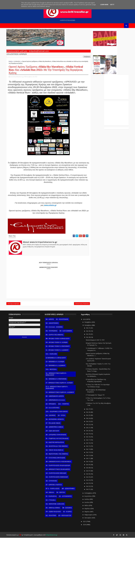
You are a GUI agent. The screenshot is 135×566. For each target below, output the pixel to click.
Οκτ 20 (91, 459)
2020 (87, 553)
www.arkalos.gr (48, 229)
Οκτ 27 (91, 437)
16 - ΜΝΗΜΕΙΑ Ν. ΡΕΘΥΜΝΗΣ (58, 407)
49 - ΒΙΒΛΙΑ (52, 521)
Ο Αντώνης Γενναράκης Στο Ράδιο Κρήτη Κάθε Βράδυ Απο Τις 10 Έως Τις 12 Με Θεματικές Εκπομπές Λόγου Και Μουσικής (80, 51)
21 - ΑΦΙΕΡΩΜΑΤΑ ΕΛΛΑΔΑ (57, 428)
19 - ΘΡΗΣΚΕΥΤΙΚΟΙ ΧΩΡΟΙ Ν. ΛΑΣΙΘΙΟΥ (62, 421)
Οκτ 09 (91, 493)
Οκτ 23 (91, 450)
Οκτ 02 (91, 514)
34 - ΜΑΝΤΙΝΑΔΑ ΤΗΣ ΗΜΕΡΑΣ (59, 475)
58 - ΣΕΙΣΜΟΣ (69, 536)
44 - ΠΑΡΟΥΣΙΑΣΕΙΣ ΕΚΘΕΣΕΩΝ (59, 505)
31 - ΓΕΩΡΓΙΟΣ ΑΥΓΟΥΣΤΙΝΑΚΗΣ (59, 467)
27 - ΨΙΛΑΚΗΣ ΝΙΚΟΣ (55, 451)
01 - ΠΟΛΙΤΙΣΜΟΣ (65, 348)
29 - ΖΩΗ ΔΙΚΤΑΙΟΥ (55, 459)
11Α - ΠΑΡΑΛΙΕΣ (54, 382)
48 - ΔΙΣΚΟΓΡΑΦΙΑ (70, 517)
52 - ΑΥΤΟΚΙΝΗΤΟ (68, 525)
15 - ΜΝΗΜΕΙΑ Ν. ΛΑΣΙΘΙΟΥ (58, 394)
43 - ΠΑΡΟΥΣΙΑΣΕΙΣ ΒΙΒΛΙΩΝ (58, 501)
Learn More (104, 4)
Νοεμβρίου (90, 350)
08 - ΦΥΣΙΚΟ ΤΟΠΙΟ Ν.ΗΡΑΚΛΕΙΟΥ (60, 367)
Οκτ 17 (91, 468)
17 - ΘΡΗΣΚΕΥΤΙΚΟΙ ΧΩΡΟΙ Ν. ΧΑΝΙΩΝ (61, 411)
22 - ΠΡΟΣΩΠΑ (53, 432)
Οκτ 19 (91, 462)
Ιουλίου (89, 527)
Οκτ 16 (91, 471)
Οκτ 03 (91, 511)
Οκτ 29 (91, 362)
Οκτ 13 (91, 480)
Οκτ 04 (91, 508)
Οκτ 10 (91, 490)
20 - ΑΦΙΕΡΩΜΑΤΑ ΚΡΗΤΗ (57, 424)
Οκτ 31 (91, 356)
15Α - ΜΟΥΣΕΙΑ (53, 398)
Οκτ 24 (91, 446)
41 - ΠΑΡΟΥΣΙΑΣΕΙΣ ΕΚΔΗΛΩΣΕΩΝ (60, 494)
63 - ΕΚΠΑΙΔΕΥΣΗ (67, 544)
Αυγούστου (91, 524)
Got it (112, 4)
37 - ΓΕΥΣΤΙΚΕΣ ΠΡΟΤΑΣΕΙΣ (58, 486)
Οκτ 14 (91, 477)
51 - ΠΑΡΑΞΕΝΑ (53, 525)
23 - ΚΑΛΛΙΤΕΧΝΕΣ (55, 436)
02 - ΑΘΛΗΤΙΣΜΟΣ (54, 351)
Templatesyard (30, 563)
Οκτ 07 (91, 499)
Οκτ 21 (91, 456)
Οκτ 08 (91, 496)
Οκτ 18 (91, 465)
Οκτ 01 (91, 518)
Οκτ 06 (91, 502)
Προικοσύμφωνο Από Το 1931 (97, 368)
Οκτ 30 (91, 359)
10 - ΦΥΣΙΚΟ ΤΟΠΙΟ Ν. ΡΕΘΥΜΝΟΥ (60, 375)
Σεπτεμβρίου (91, 521)
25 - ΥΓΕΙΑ (64, 444)
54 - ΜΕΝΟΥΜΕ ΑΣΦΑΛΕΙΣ (57, 532)
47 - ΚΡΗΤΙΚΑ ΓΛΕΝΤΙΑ (56, 513)
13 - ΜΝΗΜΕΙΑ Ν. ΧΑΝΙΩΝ (57, 390)
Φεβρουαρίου (91, 543)
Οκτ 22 (91, 453)
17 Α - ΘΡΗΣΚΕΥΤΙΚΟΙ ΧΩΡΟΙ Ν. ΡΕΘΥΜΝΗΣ (59, 416)
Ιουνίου (89, 530)
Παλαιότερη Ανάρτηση (58, 331)
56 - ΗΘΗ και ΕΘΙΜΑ (55, 536)
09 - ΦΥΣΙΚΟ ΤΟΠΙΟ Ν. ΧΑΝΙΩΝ (59, 371)
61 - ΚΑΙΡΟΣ (70, 540)
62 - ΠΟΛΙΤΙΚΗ (53, 544)
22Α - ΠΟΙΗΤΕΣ (66, 432)
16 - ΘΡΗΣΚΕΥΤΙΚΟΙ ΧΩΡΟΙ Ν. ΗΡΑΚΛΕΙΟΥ (58, 402)
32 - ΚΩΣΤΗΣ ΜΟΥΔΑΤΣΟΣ (57, 471)
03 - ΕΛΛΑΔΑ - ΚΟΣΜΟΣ (56, 355)
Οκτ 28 (91, 365)
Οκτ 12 (91, 484)
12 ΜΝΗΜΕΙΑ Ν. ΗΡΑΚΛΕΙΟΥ (58, 386)
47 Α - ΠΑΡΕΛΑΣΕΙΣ (55, 517)
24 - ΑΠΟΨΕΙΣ (53, 444)
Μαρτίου (90, 540)
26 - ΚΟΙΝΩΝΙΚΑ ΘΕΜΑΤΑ (57, 448)
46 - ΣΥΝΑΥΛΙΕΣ (54, 509)
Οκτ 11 (91, 487)
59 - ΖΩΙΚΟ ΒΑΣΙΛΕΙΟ (55, 540)
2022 (87, 348)
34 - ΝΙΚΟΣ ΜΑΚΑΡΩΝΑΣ (57, 478)
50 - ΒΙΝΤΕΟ (63, 521)
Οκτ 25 (91, 443)
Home (13, 63)
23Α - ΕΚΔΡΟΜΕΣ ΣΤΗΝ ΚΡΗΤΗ (59, 440)
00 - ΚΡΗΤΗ (52, 348)
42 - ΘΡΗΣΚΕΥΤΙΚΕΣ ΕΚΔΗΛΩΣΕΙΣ (60, 498)
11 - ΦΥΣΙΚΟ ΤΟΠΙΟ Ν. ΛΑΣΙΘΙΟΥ (59, 378)
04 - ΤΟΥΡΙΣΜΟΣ (54, 359)
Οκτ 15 (91, 474)
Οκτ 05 (91, 505)
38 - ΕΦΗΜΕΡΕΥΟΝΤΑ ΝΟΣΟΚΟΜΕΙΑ (61, 490)
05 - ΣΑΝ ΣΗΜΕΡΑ (68, 359)
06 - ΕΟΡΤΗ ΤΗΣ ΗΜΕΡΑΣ (57, 363)
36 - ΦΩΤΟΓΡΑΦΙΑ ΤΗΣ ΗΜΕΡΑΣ (59, 482)
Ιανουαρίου (90, 546)
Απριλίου (90, 537)
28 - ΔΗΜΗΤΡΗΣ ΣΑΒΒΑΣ (57, 455)
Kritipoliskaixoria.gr (54, 563)
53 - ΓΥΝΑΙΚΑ (53, 528)
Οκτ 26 (91, 440)
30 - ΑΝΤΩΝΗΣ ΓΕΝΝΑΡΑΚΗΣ (58, 463)
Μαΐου (89, 534)
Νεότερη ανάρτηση (16, 331)
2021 (87, 550)
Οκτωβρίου (90, 353)
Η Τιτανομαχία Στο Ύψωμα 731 (97, 423)
